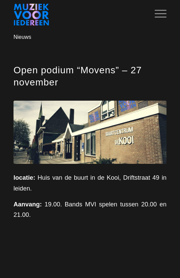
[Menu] (157, 13)
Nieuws (22, 37)
